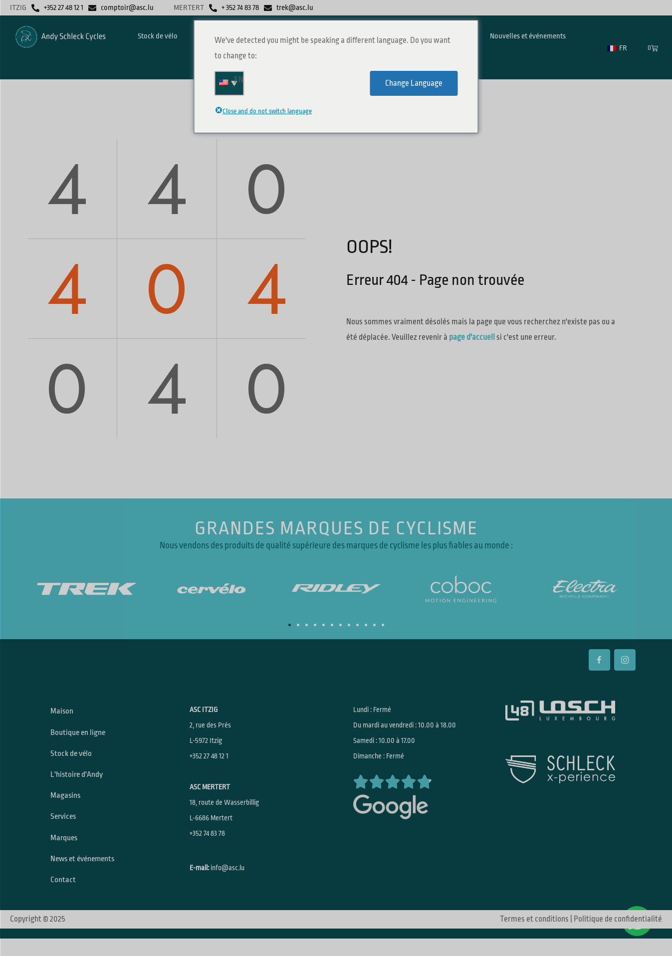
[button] (289, 625)
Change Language (414, 83)
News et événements (86, 873)
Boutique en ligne (80, 735)
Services (65, 827)
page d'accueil (472, 337)
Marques (66, 850)
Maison (63, 712)
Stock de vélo (73, 758)
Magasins (67, 804)
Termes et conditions (534, 936)
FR (617, 48)
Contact (64, 896)
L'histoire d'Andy (79, 781)
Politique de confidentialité (618, 936)
